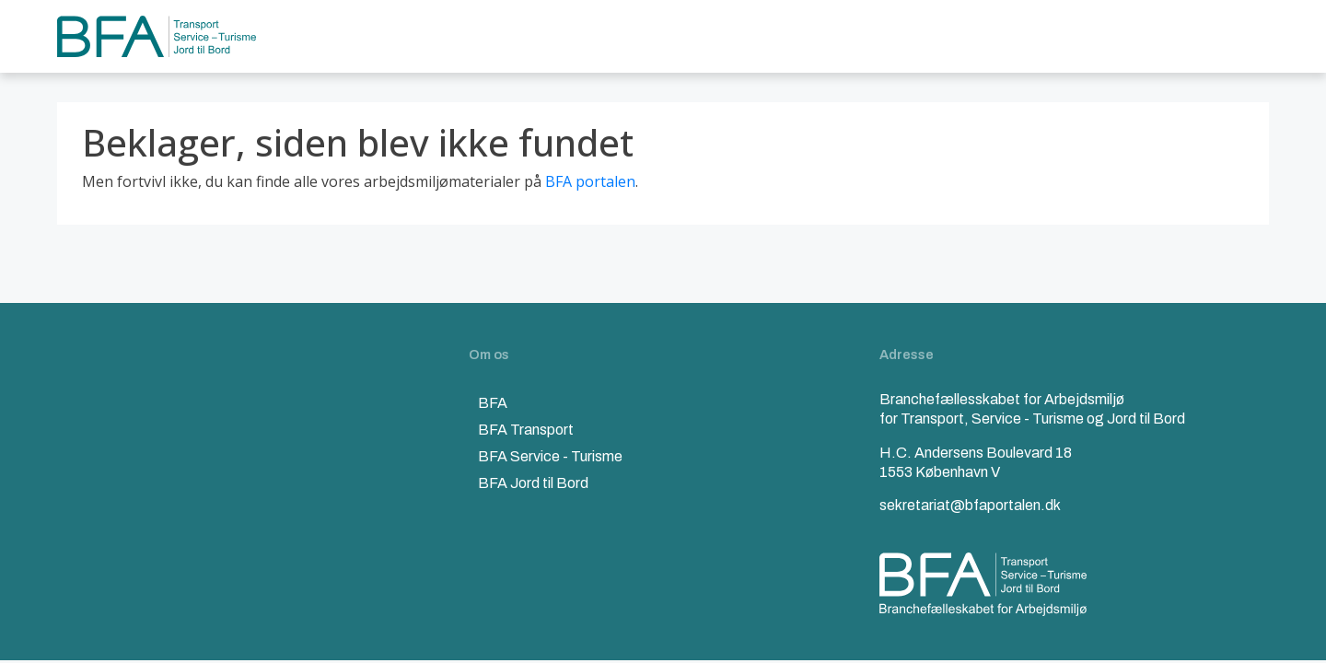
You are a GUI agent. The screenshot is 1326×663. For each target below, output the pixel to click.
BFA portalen (590, 181)
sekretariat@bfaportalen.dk (970, 505)
